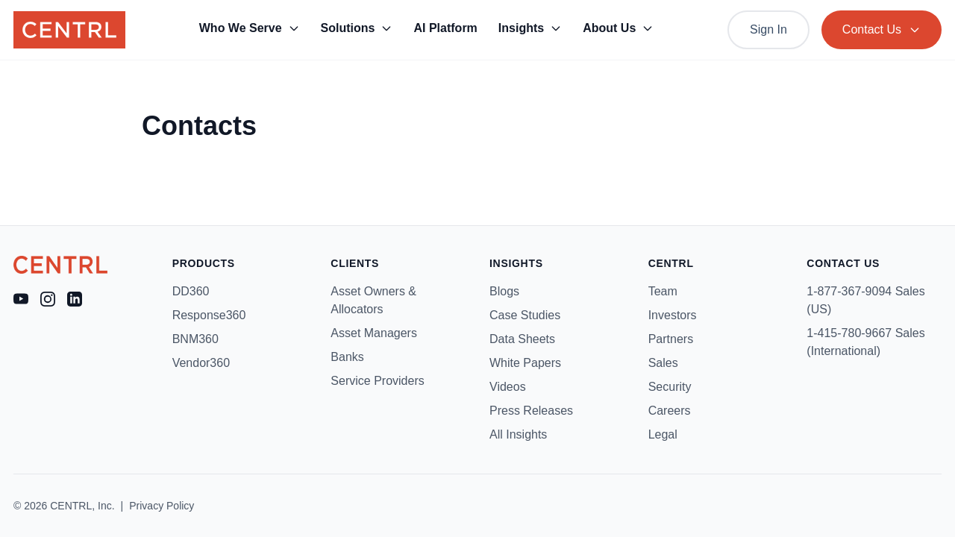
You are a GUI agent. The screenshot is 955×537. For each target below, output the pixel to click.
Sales (663, 363)
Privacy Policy (161, 506)
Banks (347, 357)
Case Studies (524, 315)
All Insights (518, 434)
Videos (507, 386)
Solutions (357, 28)
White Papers (525, 363)
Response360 (209, 315)
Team (662, 291)
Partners (670, 339)
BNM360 (195, 339)
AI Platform (445, 28)
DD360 (191, 291)
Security (670, 386)
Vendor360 (201, 363)
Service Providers (377, 380)
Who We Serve (249, 28)
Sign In (768, 29)
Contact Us (881, 29)
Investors (672, 315)
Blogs (504, 291)
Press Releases (531, 410)
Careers (669, 410)
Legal (662, 434)
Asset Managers (374, 333)
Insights (530, 28)
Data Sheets (522, 339)
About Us (618, 28)
